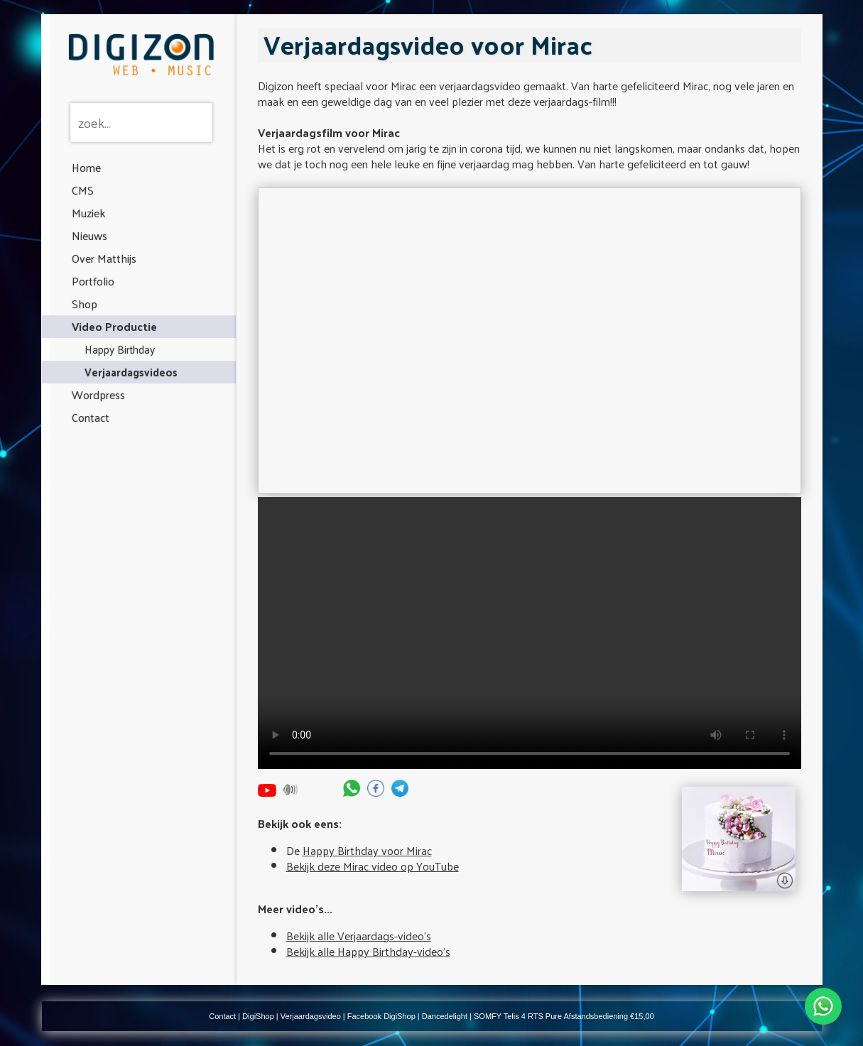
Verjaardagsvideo (311, 1016)
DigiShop (258, 1016)
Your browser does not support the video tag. (529, 633)
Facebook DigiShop (381, 1016)
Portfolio (93, 281)
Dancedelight (444, 1016)
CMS (83, 190)
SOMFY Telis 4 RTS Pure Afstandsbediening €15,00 (564, 1016)
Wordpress (98, 394)
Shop (84, 303)
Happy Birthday (120, 349)
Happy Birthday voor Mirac (367, 850)
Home (86, 167)
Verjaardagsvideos (131, 371)
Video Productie (114, 326)
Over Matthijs (104, 258)
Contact (90, 417)
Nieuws (89, 235)
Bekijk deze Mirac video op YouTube (372, 866)
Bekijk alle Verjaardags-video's (358, 935)
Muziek (88, 212)
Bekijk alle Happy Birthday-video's (368, 951)
